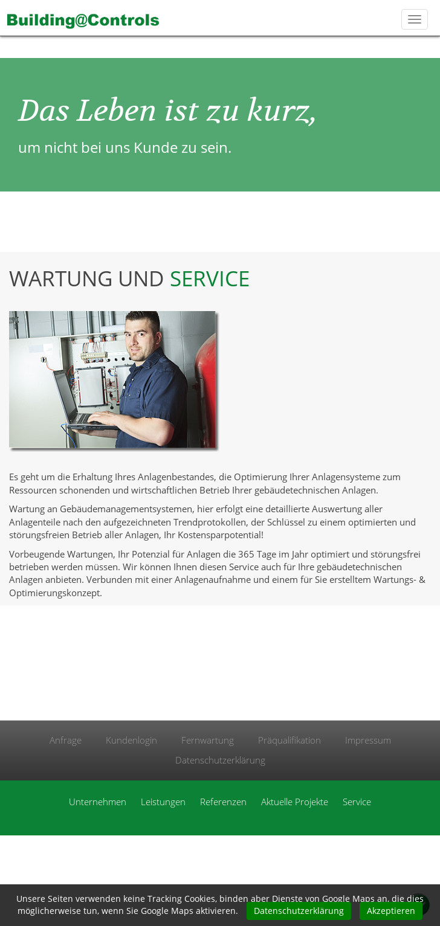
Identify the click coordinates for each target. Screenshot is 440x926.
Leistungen (163, 802)
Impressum (368, 740)
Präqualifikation (289, 740)
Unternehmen (97, 802)
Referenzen (223, 802)
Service (357, 802)
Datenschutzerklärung (220, 760)
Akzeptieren (391, 910)
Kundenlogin (131, 740)
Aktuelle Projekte (294, 802)
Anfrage (66, 740)
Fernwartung (207, 740)
